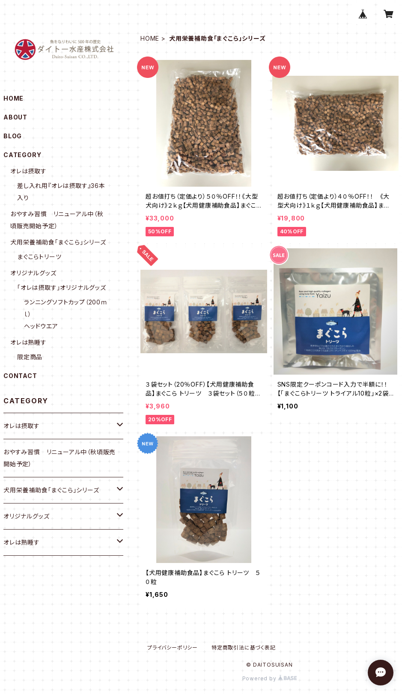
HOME (149, 38)
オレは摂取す (28, 171)
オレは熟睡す (28, 342)
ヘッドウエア (41, 326)
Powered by (269, 678)
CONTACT (20, 375)
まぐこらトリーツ (39, 256)
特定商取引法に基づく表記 (243, 647)
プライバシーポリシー (172, 647)
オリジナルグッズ (33, 273)
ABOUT (15, 117)
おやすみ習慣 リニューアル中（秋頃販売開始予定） (59, 458)
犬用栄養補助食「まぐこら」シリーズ (58, 242)
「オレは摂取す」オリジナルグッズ (61, 287)
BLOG (12, 136)
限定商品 (29, 356)
